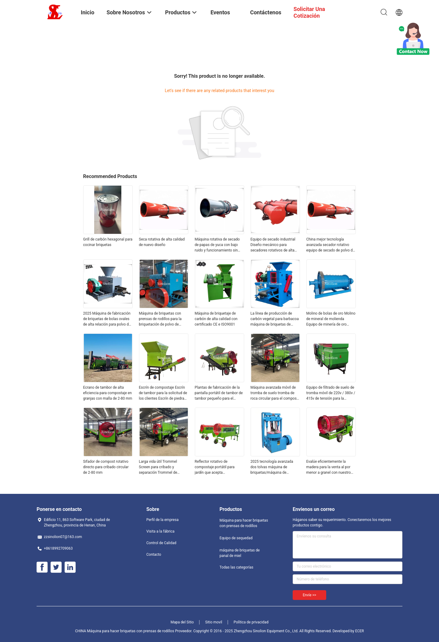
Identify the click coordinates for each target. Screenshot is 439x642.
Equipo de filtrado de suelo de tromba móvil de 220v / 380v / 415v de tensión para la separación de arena (330, 393)
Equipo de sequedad (236, 538)
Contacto (153, 554)
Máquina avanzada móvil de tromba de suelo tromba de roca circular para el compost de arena (274, 393)
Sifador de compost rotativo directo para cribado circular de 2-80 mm (106, 467)
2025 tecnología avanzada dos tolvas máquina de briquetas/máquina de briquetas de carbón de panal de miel (274, 467)
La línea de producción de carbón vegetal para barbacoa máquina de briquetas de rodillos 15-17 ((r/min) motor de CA (275, 319)
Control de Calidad (161, 543)
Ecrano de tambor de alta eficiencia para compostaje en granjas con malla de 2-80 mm (107, 393)
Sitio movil (213, 622)
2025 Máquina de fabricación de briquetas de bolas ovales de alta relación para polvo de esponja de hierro (107, 319)
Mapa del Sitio (182, 622)
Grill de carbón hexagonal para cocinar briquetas (108, 242)
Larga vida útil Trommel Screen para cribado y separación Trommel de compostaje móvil (158, 467)
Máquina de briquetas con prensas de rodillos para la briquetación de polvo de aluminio (160, 319)
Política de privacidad (251, 622)
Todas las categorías (236, 567)
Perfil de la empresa (162, 520)
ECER (359, 631)
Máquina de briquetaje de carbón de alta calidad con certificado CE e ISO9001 (216, 318)
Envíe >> (309, 595)
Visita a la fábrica (160, 531)
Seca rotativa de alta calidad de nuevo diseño (162, 242)
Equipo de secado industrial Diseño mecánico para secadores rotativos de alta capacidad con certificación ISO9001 (273, 245)
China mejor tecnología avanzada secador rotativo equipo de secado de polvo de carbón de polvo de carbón (330, 245)
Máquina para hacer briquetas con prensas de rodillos (244, 523)
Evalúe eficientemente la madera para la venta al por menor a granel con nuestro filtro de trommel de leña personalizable (328, 467)
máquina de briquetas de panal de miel (240, 553)
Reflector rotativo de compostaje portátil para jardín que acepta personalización (215, 467)
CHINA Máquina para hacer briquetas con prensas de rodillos (124, 631)
